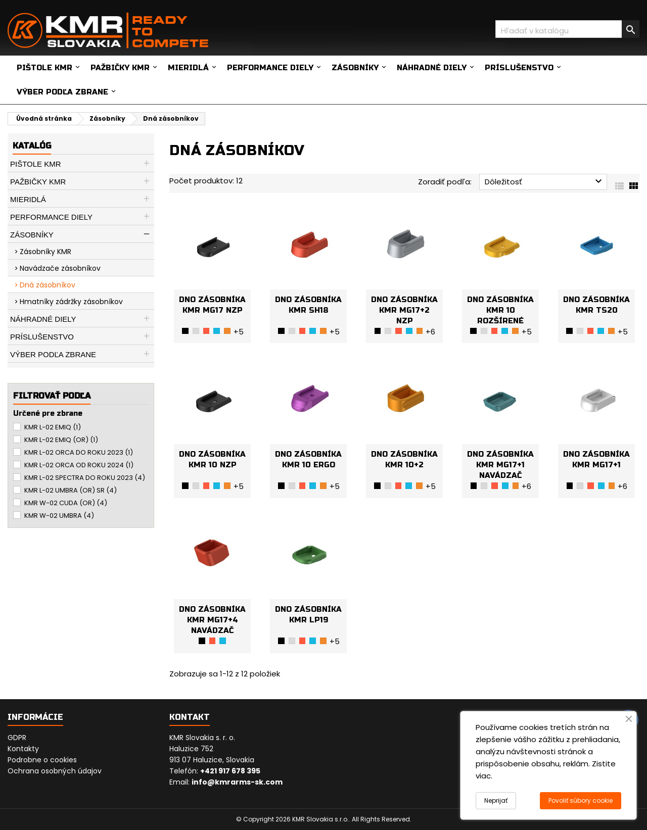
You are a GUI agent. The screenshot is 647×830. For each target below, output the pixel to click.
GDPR (17, 738)
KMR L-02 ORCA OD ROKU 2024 (78, 465)
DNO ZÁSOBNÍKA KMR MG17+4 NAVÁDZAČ (212, 620)
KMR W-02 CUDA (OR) (65, 503)
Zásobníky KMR (45, 252)
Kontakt (189, 717)
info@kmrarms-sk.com (237, 782)
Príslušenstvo (519, 67)
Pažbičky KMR (120, 67)
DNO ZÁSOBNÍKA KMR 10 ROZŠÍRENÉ (500, 310)
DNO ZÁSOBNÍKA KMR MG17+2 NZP (404, 310)
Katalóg (32, 146)
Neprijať (495, 800)
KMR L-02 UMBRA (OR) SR (70, 490)
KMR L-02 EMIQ (52, 427)
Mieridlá (188, 67)
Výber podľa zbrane (62, 91)
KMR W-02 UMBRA (59, 515)
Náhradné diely (432, 67)
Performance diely (270, 67)
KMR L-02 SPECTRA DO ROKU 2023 (84, 477)
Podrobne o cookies (42, 760)
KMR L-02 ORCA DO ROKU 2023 (78, 452)
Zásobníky (355, 67)
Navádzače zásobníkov (60, 268)
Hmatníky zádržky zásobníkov (71, 302)
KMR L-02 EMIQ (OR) (61, 440)
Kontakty (23, 749)
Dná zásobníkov (47, 285)
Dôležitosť (545, 181)
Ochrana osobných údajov (55, 771)
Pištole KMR (44, 67)
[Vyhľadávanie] (567, 29)
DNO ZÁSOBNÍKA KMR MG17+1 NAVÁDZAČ (500, 465)
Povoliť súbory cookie (580, 800)
